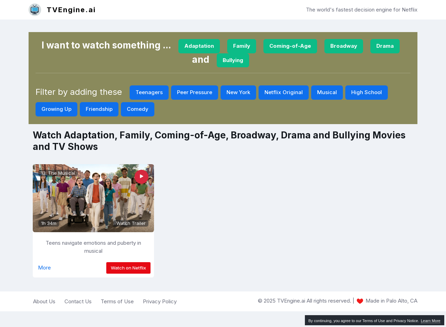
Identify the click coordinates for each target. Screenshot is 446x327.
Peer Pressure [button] (194, 92)
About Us (44, 301)
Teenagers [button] (149, 92)
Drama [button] (385, 46)
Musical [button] (327, 92)
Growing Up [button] (56, 109)
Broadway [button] (343, 46)
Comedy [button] (137, 109)
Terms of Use (117, 301)
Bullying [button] (233, 60)
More (44, 267)
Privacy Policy (160, 301)
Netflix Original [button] (283, 92)
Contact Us (78, 301)
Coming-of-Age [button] (290, 46)
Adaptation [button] (199, 46)
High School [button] (366, 92)
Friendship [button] (99, 109)
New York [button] (238, 92)
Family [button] (241, 46)
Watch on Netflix (128, 268)
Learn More (430, 321)
